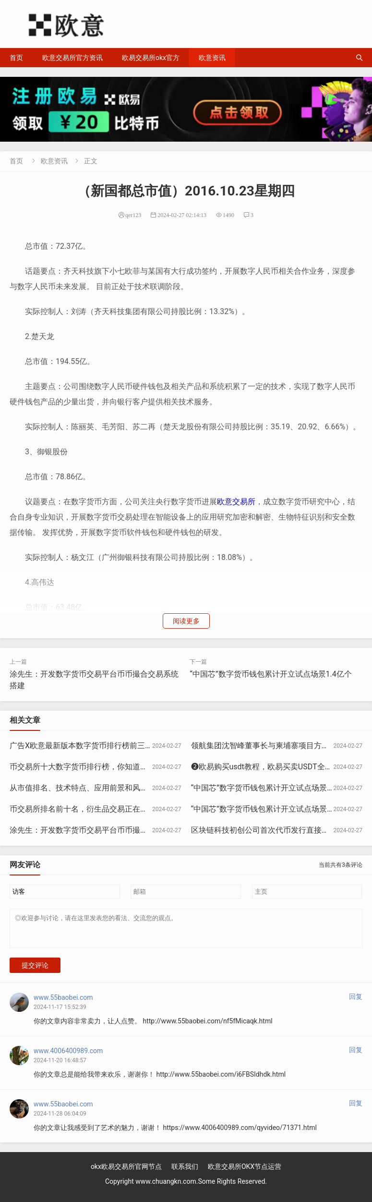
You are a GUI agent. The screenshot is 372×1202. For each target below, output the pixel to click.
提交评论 (35, 971)
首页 (16, 57)
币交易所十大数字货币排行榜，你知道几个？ (86, 766)
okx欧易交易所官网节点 (126, 1172)
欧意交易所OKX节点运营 (244, 1172)
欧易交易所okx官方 (151, 57)
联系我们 (184, 1172)
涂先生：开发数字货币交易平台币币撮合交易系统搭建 (102, 830)
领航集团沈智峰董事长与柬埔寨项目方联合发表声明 (279, 745)
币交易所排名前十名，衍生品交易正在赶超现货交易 (98, 808)
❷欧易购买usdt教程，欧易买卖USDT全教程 (265, 766)
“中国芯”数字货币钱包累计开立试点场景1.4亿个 (271, 674)
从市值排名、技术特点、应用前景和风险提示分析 (94, 787)
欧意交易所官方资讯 (72, 57)
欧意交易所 (236, 501)
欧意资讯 (212, 57)
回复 (355, 1002)
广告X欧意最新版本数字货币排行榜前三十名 (85, 745)
